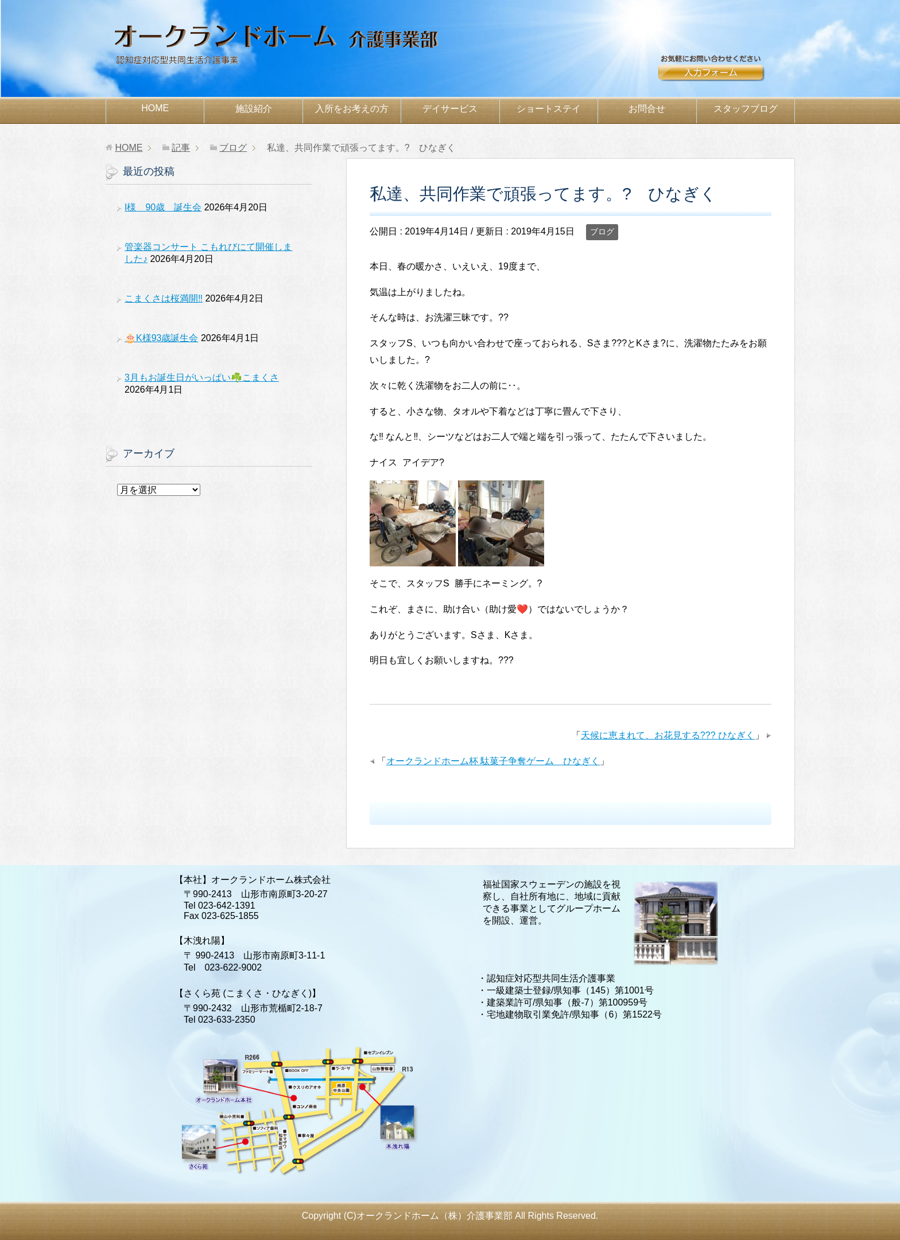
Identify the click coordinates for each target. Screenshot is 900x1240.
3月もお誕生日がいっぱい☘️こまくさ (202, 377)
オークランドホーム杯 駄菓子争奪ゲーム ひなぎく (493, 761)
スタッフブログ (745, 109)
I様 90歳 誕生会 (163, 207)
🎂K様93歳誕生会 (161, 338)
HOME (155, 108)
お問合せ (725, 72)
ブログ (602, 231)
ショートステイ (549, 109)
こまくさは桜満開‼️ (164, 298)
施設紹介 (253, 109)
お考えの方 (352, 109)
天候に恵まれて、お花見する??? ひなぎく (668, 735)
